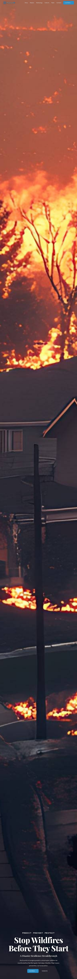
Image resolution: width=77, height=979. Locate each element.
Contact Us (45, 971)
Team (52, 2)
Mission (32, 2)
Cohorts (47, 2)
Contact (58, 2)
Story (26, 2)
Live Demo (68, 3)
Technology (39, 2)
